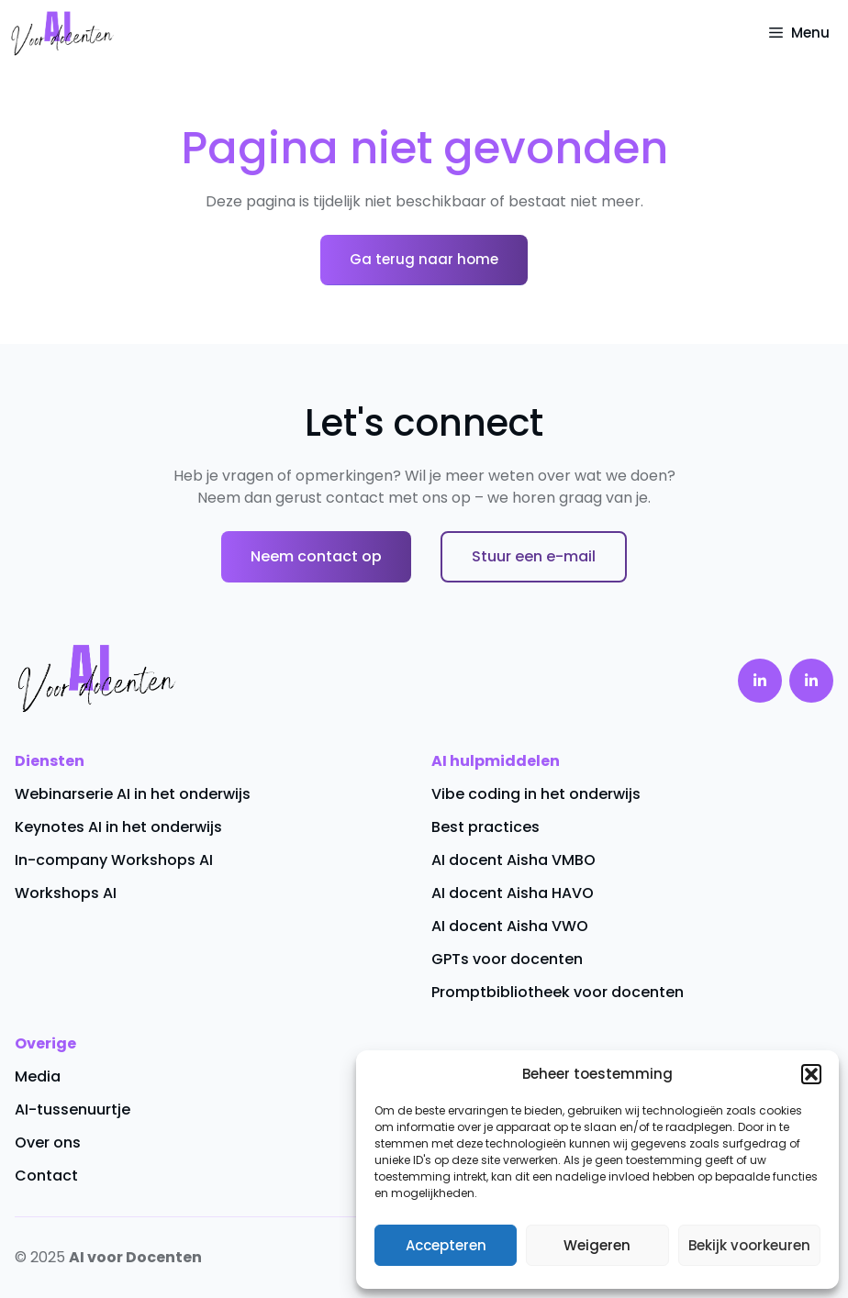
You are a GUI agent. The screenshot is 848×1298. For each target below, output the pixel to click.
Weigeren (596, 1245)
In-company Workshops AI (114, 860)
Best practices (485, 827)
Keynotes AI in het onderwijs (118, 827)
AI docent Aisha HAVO (512, 893)
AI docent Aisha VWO (509, 926)
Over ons (48, 1142)
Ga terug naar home (424, 259)
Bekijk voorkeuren (749, 1245)
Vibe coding (475, 793)
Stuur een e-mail (534, 556)
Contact (46, 1175)
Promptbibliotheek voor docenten (557, 992)
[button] (811, 1074)
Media (38, 1076)
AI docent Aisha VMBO (513, 860)
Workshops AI (66, 893)
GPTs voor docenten (507, 959)
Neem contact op (316, 556)
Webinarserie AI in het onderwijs (133, 793)
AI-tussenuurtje (72, 1109)
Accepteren (446, 1245)
